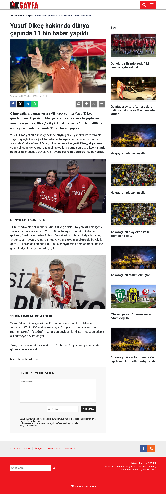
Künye (27, 448)
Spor (30, 15)
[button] (86, 104)
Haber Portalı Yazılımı (85, 486)
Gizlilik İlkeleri (53, 448)
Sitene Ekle (69, 448)
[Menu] (152, 5)
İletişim (38, 448)
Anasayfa (17, 15)
